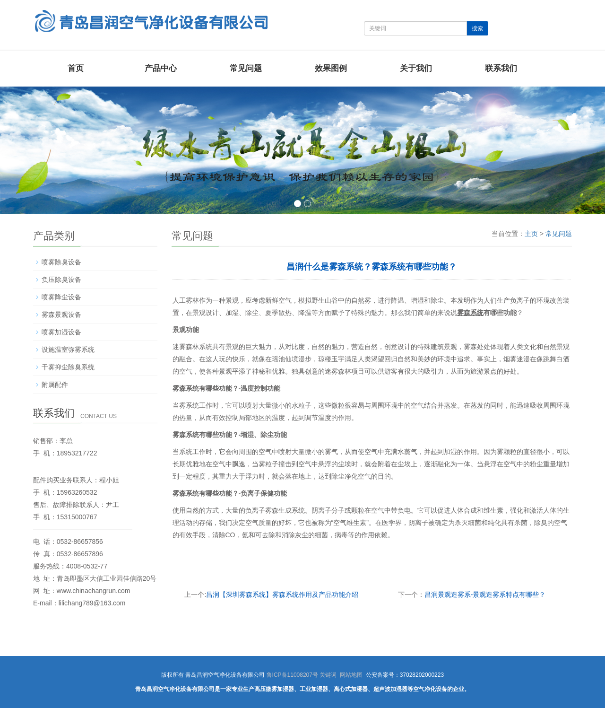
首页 (76, 68)
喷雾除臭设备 (61, 262)
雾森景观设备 (61, 314)
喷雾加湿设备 (61, 332)
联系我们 (501, 68)
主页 (531, 233)
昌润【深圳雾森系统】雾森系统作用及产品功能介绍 (282, 594)
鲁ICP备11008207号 (292, 675)
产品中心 (161, 68)
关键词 (328, 675)
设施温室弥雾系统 (68, 349)
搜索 (477, 28)
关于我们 (416, 68)
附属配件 (55, 384)
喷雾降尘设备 (61, 297)
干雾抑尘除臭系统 (68, 367)
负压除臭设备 (61, 279)
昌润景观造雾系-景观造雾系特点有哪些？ (485, 594)
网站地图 (351, 675)
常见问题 (246, 68)
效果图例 (331, 68)
